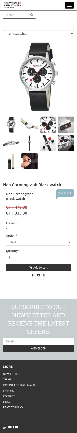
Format (12, 223)
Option (11, 235)
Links (6, 401)
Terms (7, 379)
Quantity (13, 250)
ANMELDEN (38, 348)
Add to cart (38, 267)
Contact (9, 396)
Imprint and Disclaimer (19, 385)
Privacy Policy (13, 407)
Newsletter (11, 373)
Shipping (9, 390)
